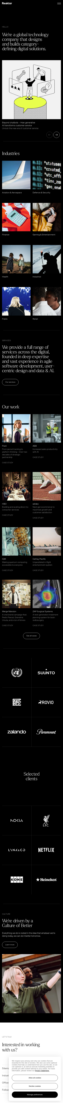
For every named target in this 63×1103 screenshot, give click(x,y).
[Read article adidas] (47, 495)
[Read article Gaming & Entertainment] (47, 219)
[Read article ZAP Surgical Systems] (47, 603)
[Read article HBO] (16, 494)
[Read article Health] (16, 261)
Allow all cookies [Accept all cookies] (35, 1078)
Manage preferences (35, 1095)
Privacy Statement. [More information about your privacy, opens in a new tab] (42, 1071)
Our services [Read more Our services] (10, 382)
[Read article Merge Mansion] (16, 603)
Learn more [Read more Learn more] (9, 945)
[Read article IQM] (16, 549)
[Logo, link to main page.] (7, 3)
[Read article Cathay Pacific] (47, 549)
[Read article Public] (16, 303)
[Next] (56, 135)
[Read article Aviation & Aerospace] (16, 177)
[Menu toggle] (59, 3)
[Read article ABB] (47, 436)
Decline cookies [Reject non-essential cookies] (35, 1086)
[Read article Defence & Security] (47, 177)
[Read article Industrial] (47, 261)
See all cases (31, 636)
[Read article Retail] (47, 303)
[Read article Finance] (16, 219)
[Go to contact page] (30, 1051)
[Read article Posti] (16, 439)
